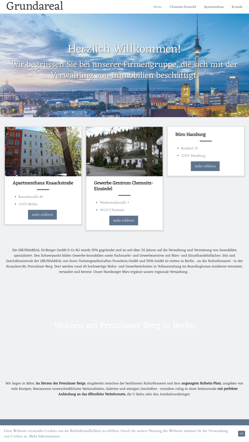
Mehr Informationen (44, 436)
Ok (241, 433)
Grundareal (34, 7)
